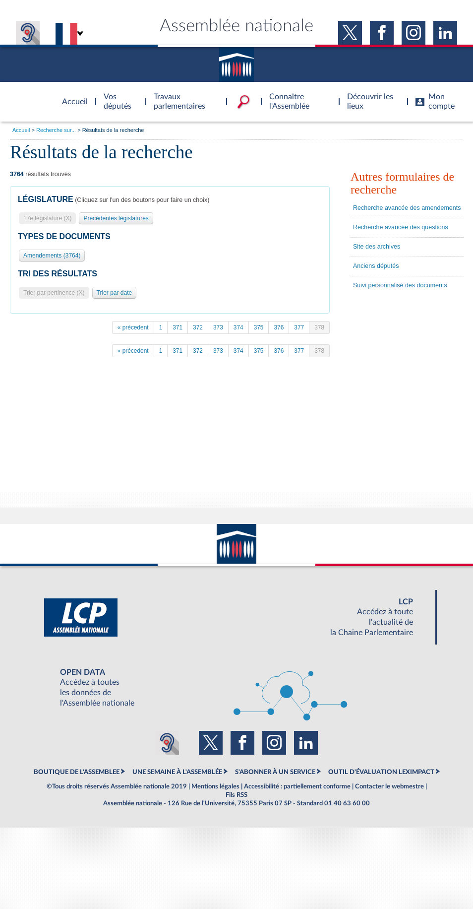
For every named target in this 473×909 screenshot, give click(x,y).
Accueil (21, 130)
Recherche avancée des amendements (407, 207)
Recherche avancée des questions (400, 227)
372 (198, 327)
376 (279, 327)
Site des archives (376, 246)
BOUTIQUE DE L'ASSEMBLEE (76, 772)
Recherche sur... (56, 130)
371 (177, 327)
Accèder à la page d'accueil (71, 95)
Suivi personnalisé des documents (400, 285)
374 (238, 327)
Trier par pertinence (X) (54, 292)
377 (299, 327)
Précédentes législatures (115, 218)
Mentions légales (215, 786)
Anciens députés (376, 265)
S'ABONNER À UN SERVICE (275, 772)
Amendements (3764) (51, 255)
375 (259, 327)
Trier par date (114, 292)
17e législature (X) (47, 218)
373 (218, 327)
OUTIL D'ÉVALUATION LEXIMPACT (381, 772)
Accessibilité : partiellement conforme (297, 786)
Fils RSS (236, 795)
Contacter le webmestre (389, 786)
